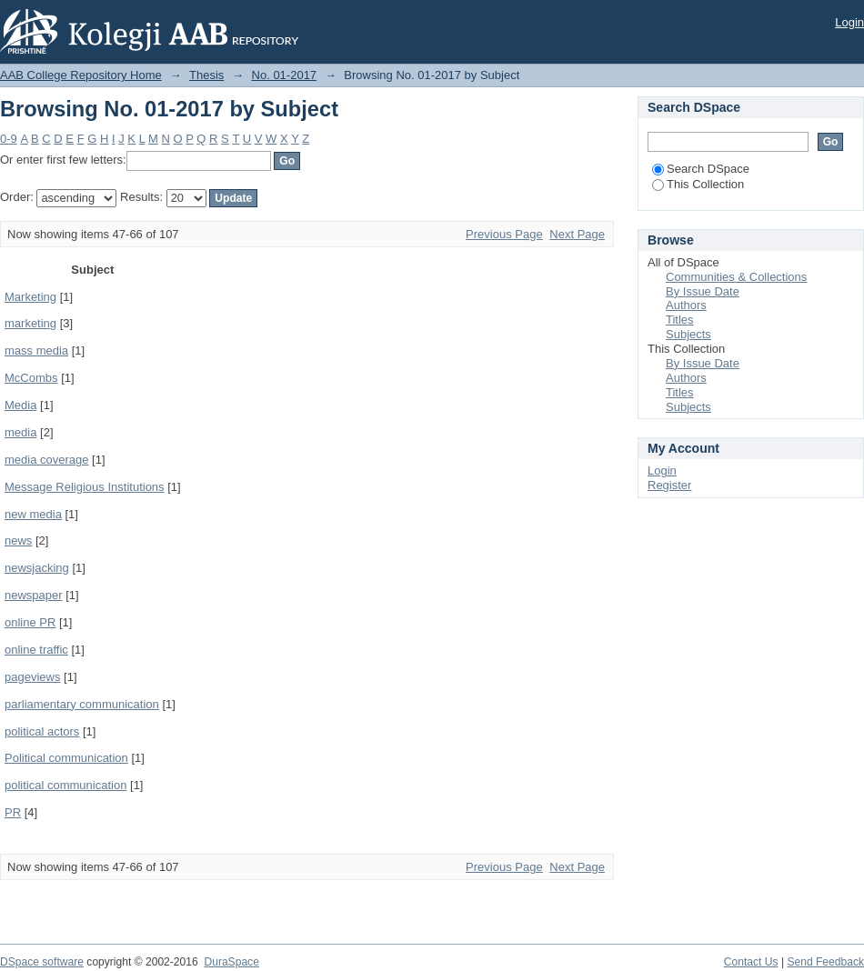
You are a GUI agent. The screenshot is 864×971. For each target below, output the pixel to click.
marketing (30, 323)
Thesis (206, 75)
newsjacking (37, 568)
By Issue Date (702, 291)
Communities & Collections (736, 277)
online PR (30, 622)
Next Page (577, 234)
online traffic (36, 649)
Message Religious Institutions (85, 487)
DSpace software (42, 962)
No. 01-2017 (284, 75)
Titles (680, 319)
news (18, 540)
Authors (686, 305)
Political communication (66, 758)
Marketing (30, 297)
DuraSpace (231, 962)
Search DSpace (700, 168)
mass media (36, 350)
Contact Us (751, 962)
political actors (42, 731)
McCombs (31, 378)
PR (13, 812)
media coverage (47, 459)
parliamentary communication (82, 704)
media (20, 432)
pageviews (32, 677)
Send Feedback (825, 962)
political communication (65, 785)
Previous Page (504, 234)
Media (20, 405)
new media (33, 514)
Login (849, 22)
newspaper (34, 595)
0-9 (8, 138)
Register (669, 485)
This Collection (698, 184)
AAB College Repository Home (81, 75)
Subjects (688, 334)
